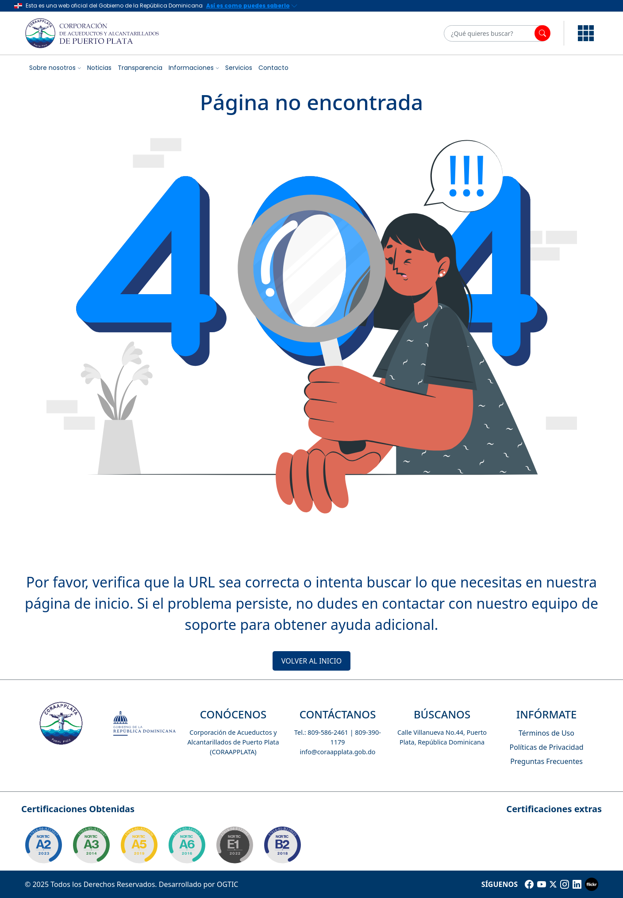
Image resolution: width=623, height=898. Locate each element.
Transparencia (140, 67)
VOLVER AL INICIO (311, 661)
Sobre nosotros (52, 67)
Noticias (99, 67)
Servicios (238, 67)
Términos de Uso (546, 733)
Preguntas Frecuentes (546, 761)
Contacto (273, 67)
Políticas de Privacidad (546, 747)
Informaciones (191, 67)
